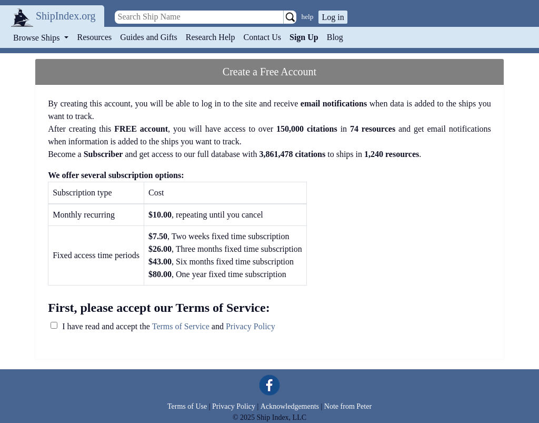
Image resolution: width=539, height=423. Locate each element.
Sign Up (304, 37)
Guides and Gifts (148, 37)
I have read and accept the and (168, 326)
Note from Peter (348, 406)
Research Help (210, 37)
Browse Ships (37, 37)
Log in (333, 17)
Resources (94, 37)
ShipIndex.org (66, 16)
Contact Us (262, 37)
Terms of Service (180, 326)
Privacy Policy (250, 326)
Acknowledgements (290, 406)
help (308, 17)
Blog (335, 37)
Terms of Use (187, 406)
